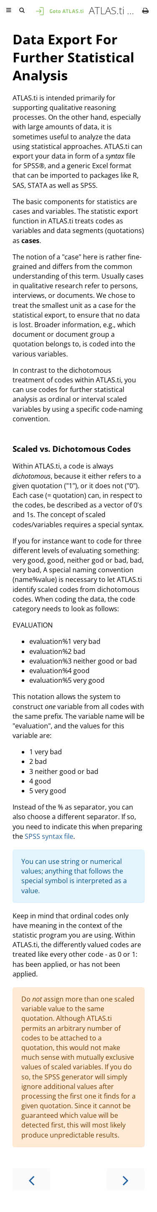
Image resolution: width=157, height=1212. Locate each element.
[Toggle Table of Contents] (8, 10)
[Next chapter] (125, 1179)
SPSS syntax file (49, 836)
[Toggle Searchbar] (21, 10)
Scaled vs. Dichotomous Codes (72, 448)
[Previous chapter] (31, 1179)
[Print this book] (145, 10)
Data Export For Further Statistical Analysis (73, 57)
